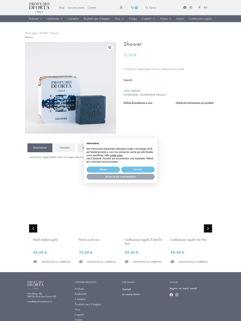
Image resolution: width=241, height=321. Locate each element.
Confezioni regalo (153, 95)
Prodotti (44, 33)
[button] (110, 47)
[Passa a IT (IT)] (199, 7)
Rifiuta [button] (103, 169)
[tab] (39, 147)
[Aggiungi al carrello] (56, 262)
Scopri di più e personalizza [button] (120, 176)
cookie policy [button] (116, 155)
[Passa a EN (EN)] (205, 7)
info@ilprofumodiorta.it (39, 301)
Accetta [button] (138, 169)
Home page (31, 33)
